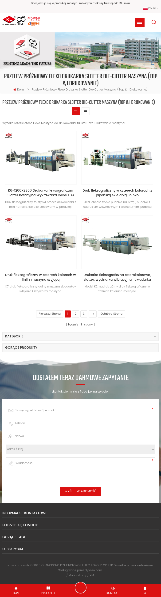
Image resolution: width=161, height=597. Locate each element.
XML (92, 575)
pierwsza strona (50, 314)
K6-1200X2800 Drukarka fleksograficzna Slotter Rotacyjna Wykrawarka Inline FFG (41, 193)
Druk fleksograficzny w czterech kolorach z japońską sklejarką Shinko (117, 193)
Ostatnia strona (111, 314)
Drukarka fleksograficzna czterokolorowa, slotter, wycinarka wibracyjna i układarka (117, 277)
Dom (18, 89)
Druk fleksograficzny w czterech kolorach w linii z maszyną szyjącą (40, 277)
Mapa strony (77, 575)
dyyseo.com (93, 570)
